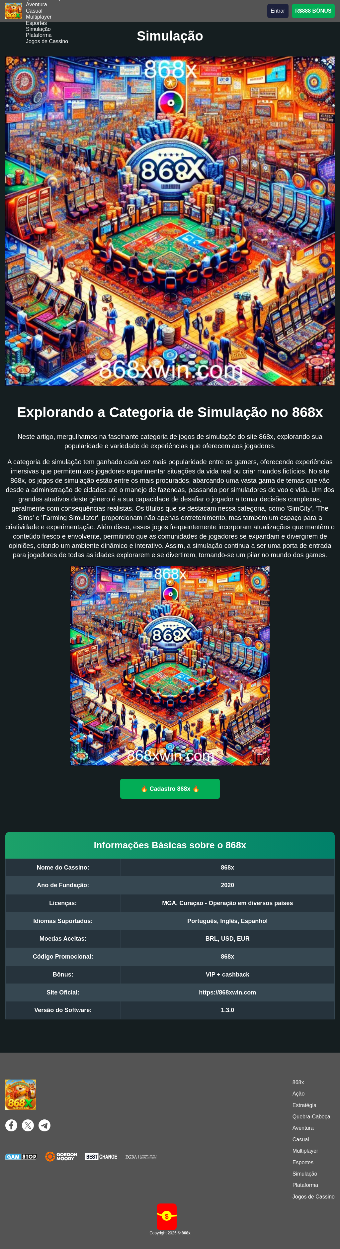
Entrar (278, 11)
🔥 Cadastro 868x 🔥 (170, 788)
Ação (298, 1093)
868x (298, 1082)
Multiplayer (38, 17)
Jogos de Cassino (47, 41)
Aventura (36, 4)
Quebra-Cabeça (311, 1116)
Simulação (38, 29)
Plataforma (38, 35)
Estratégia (304, 1105)
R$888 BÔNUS (313, 11)
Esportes (36, 23)
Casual (34, 11)
